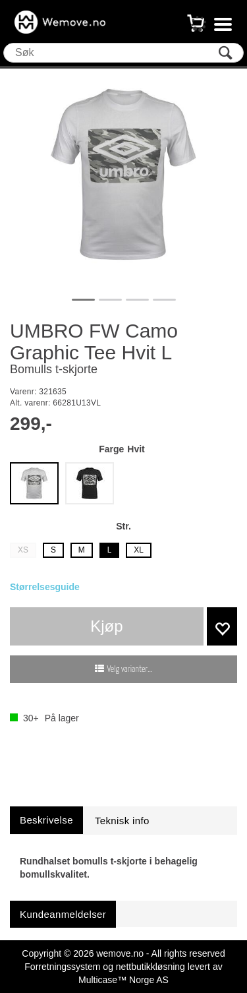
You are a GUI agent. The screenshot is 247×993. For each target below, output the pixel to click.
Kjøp (106, 626)
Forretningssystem (62, 966)
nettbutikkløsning (150, 966)
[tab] (46, 819)
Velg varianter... (130, 669)
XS (23, 550)
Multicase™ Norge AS (123, 980)
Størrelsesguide (45, 587)
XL (139, 550)
